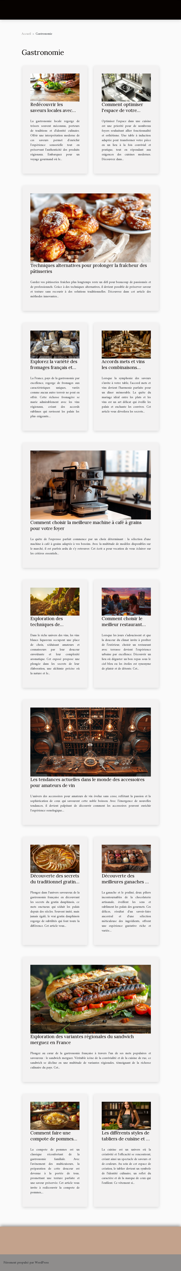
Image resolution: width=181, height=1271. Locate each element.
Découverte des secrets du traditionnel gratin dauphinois (54, 881)
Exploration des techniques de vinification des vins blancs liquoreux (51, 627)
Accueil (26, 34)
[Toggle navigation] (11, 10)
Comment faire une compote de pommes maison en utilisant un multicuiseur (53, 1141)
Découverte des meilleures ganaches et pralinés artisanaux (125, 881)
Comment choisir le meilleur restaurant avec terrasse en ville (123, 624)
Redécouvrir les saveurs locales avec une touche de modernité (51, 113)
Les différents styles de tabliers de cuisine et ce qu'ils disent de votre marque (126, 1141)
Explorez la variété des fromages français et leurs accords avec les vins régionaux (53, 370)
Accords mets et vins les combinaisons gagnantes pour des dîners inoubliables (123, 370)
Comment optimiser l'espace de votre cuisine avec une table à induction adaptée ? (125, 113)
